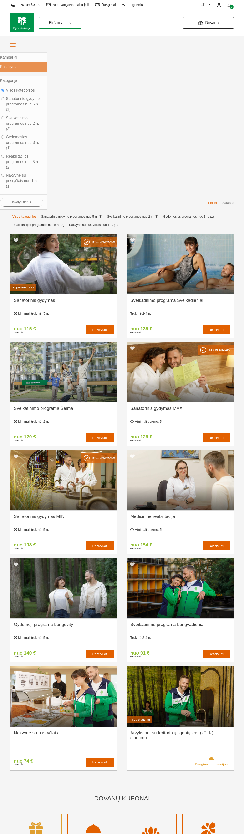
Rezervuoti (99, 172)
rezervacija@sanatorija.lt (67, 4)
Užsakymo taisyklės (127, 746)
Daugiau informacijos (211, 603)
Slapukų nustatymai (127, 738)
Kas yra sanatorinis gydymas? (84, 749)
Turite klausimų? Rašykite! (188, 756)
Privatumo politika (126, 754)
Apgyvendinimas (82, 759)
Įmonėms (76, 775)
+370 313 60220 (25, 4)
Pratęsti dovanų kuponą (124, 764)
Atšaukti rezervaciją (127, 775)
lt (206, 4)
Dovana (208, 22)
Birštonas (60, 22)
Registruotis (78, 798)
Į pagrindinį (133, 5)
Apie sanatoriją (80, 738)
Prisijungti (76, 806)
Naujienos (76, 783)
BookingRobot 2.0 (221, 827)
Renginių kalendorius (85, 767)
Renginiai (105, 4)
